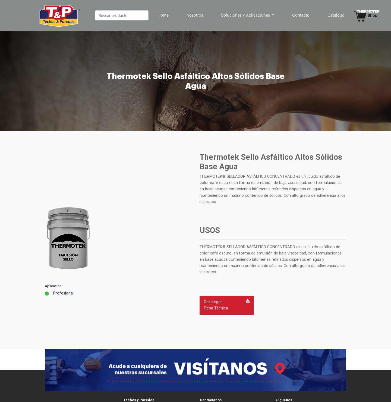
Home (164, 14)
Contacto (301, 15)
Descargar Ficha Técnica (227, 305)
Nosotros (195, 15)
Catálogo (336, 15)
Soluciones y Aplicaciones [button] (246, 15)
